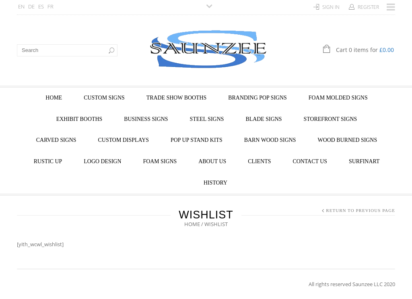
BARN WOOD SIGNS (270, 140)
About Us (212, 161)
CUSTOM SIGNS (104, 98)
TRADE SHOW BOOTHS (176, 98)
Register (368, 7)
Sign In (331, 7)
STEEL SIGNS (207, 119)
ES (41, 6)
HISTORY (215, 183)
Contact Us (310, 161)
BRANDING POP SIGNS (257, 98)
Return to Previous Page (360, 210)
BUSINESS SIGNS (146, 119)
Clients (259, 161)
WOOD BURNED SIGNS (347, 140)
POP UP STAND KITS (196, 140)
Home (53, 98)
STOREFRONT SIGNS (330, 119)
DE (31, 6)
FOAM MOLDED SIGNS (338, 98)
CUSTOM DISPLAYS (123, 140)
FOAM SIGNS (160, 161)
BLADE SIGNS (263, 119)
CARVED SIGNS (56, 140)
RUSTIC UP (48, 161)
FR (50, 6)
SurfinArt (364, 161)
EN (21, 6)
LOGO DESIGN (102, 161)
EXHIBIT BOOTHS (79, 119)
